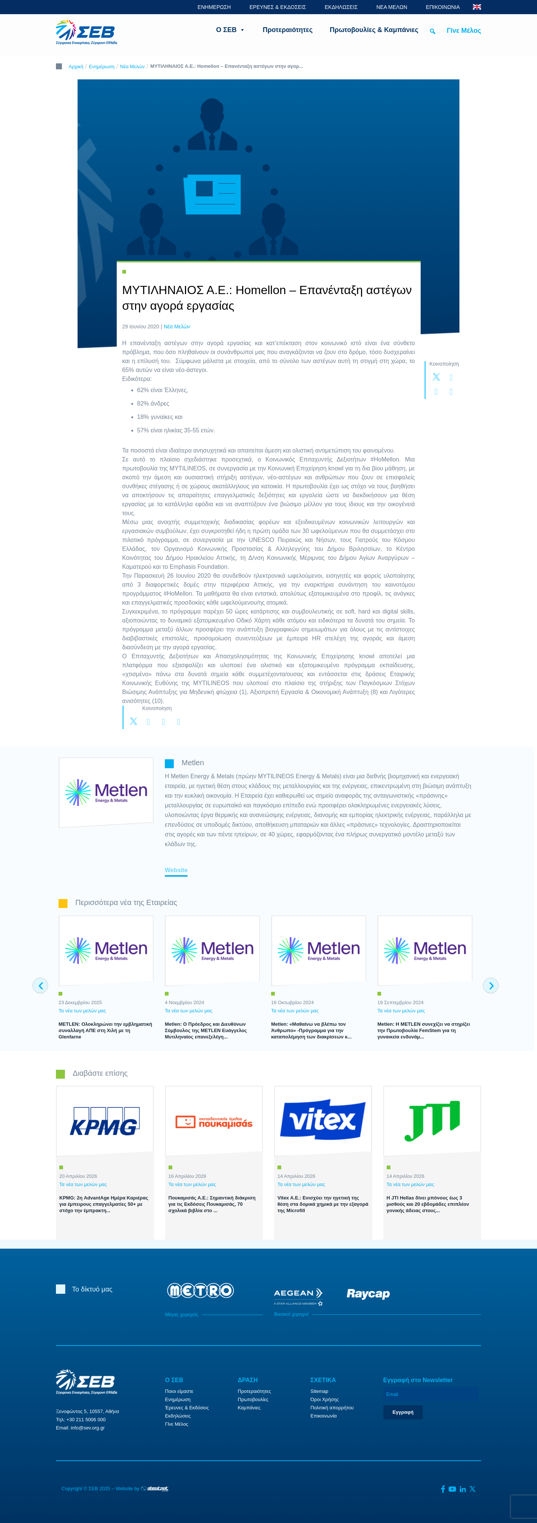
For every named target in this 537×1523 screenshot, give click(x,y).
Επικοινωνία (324, 1416)
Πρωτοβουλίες (253, 1399)
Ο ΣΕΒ (231, 30)
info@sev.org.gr (88, 1428)
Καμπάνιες (249, 1407)
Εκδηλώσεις (178, 1416)
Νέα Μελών (132, 66)
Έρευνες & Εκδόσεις (187, 1407)
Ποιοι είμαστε (179, 1391)
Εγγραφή (403, 1412)
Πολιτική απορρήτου (332, 1407)
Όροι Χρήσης (325, 1399)
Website (176, 870)
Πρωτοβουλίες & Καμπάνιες (374, 30)
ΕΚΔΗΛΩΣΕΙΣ (341, 7)
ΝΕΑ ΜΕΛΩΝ (391, 7)
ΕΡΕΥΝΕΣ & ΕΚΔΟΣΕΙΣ (277, 7)
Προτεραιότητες (288, 30)
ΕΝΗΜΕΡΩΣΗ (214, 7)
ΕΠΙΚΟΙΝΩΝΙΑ (443, 7)
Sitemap (320, 1391)
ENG (477, 7)
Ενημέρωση (102, 66)
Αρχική (76, 66)
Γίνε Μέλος (464, 30)
